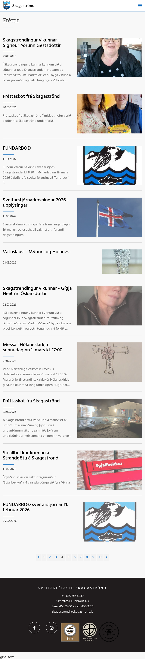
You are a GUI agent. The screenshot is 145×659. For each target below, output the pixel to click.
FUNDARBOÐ (17, 148)
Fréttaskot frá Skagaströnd (31, 96)
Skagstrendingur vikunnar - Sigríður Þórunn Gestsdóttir (32, 43)
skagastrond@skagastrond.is (72, 612)
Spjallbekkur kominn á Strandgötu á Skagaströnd (30, 455)
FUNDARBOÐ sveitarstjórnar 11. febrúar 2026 (35, 507)
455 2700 (65, 606)
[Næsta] (106, 557)
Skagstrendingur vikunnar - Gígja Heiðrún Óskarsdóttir (37, 291)
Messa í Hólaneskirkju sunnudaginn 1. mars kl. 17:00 (32, 347)
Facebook (34, 627)
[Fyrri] (38, 557)
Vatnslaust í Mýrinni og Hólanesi (36, 252)
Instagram (51, 627)
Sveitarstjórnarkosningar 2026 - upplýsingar (36, 202)
